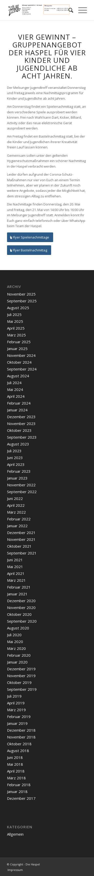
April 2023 (16, 464)
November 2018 (21, 736)
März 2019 (16, 709)
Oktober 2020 (19, 614)
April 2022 (16, 505)
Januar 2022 (17, 525)
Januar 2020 (17, 662)
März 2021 (16, 580)
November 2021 (21, 539)
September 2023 (22, 437)
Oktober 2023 (19, 430)
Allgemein (15, 834)
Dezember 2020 (21, 600)
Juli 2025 (14, 314)
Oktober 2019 (19, 682)
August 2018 (18, 750)
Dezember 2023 (21, 416)
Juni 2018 (15, 757)
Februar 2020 (19, 655)
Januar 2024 (17, 409)
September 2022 (22, 491)
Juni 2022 (15, 498)
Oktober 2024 (19, 362)
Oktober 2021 (19, 546)
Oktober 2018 (19, 743)
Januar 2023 (17, 478)
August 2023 (18, 443)
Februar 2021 (19, 587)
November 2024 (21, 355)
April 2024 (16, 396)
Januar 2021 (17, 593)
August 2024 (18, 375)
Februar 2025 (19, 341)
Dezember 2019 (21, 668)
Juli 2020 (14, 634)
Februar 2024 (19, 403)
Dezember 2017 (21, 798)
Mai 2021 (15, 566)
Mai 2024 (15, 389)
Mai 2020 (15, 641)
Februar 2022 (19, 518)
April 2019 (16, 702)
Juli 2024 (14, 382)
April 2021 (16, 573)
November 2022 (21, 484)
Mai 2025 (15, 321)
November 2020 (21, 607)
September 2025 (22, 300)
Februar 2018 (19, 784)
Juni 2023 (15, 457)
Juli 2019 (14, 696)
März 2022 (16, 512)
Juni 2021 (15, 559)
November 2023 (21, 423)
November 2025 (21, 294)
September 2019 (22, 689)
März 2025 (16, 334)
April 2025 (16, 328)
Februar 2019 (19, 716)
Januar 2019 (17, 723)
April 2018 (16, 771)
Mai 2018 (15, 764)
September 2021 (22, 552)
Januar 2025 (17, 348)
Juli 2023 (14, 450)
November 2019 (21, 675)
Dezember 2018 (21, 730)
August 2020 (18, 627)
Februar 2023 (19, 471)
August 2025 (18, 307)
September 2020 (22, 621)
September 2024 (22, 368)
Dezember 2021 (21, 532)
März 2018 (16, 777)
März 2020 (16, 648)
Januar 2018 (17, 791)
